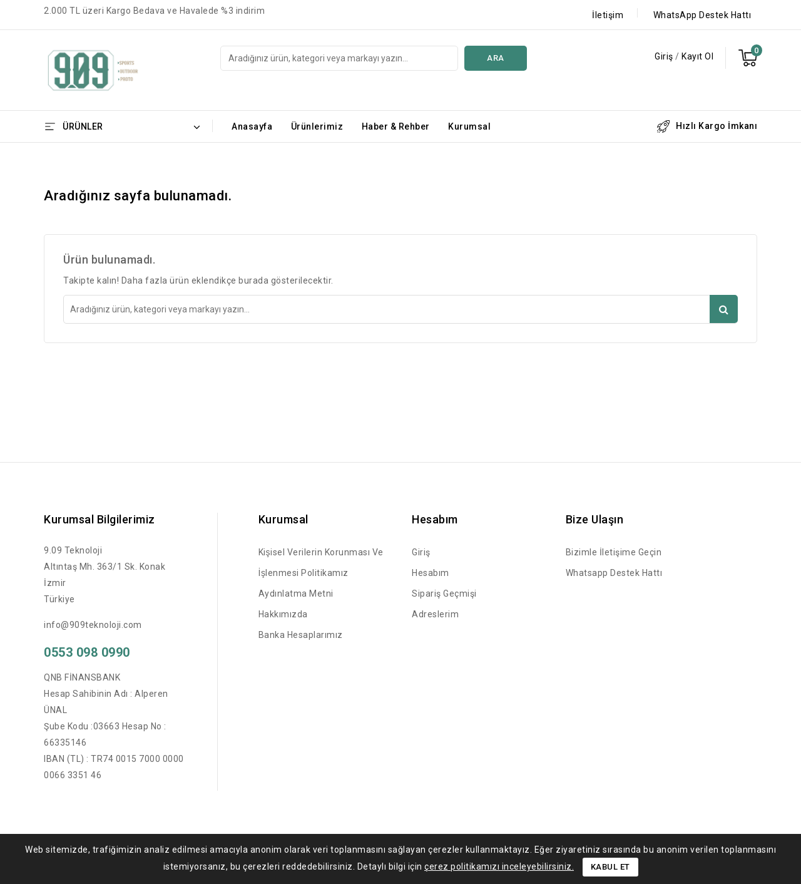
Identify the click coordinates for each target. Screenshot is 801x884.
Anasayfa (252, 126)
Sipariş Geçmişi (444, 593)
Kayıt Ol (697, 56)
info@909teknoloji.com (93, 625)
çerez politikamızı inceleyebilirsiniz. (499, 866)
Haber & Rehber (396, 126)
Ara (495, 58)
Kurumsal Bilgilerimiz (99, 519)
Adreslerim (435, 614)
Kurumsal (469, 126)
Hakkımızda (283, 614)
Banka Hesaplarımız (300, 635)
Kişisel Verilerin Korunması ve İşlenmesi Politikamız (321, 562)
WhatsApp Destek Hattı (702, 15)
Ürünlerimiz (317, 126)
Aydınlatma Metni (296, 593)
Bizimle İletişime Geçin (614, 552)
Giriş (665, 56)
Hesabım (430, 573)
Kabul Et (610, 866)
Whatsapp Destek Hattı (614, 573)
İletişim (607, 15)
